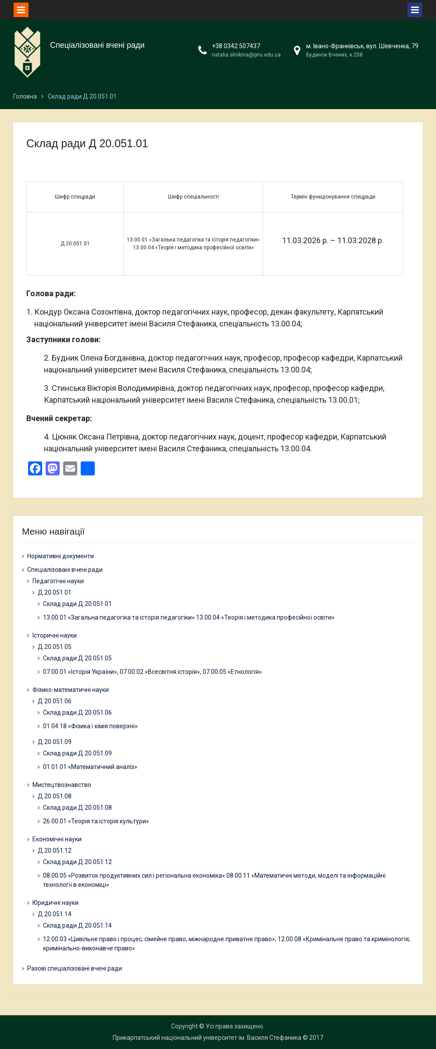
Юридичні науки (55, 902)
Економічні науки (57, 839)
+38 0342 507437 (236, 46)
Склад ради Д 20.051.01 (77, 603)
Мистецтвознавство (61, 784)
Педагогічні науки (58, 581)
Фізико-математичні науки (70, 689)
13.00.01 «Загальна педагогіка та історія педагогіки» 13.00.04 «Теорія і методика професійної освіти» (189, 617)
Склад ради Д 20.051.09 (77, 753)
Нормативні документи (60, 556)
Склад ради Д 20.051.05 (77, 658)
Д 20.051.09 (54, 741)
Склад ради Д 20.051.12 (77, 861)
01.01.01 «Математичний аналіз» (90, 766)
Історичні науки (54, 635)
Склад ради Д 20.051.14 (77, 925)
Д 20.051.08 (54, 796)
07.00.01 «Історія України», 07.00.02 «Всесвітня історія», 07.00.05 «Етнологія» (152, 671)
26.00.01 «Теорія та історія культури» (96, 821)
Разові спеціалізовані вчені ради (74, 968)
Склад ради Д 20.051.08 (77, 807)
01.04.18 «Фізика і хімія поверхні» (90, 726)
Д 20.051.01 (54, 592)
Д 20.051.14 (54, 914)
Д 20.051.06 (54, 701)
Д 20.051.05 (54, 646)
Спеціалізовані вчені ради (97, 45)
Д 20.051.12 (54, 850)
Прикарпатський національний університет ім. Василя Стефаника (207, 1037)
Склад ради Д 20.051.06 (77, 712)
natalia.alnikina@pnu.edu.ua (246, 55)
